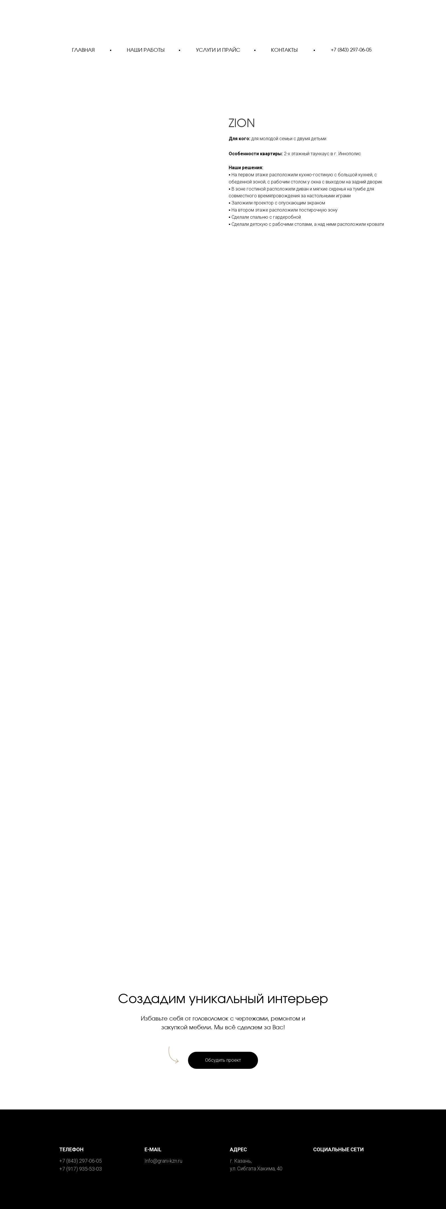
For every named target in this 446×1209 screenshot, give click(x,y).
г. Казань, (241, 1161)
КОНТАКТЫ (284, 50)
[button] (223, 1060)
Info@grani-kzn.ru (163, 1161)
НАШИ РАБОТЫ (146, 50)
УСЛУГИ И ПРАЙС (218, 50)
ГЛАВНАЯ (83, 50)
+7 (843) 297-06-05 (351, 49)
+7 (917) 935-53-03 (80, 1169)
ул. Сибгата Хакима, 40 (256, 1168)
